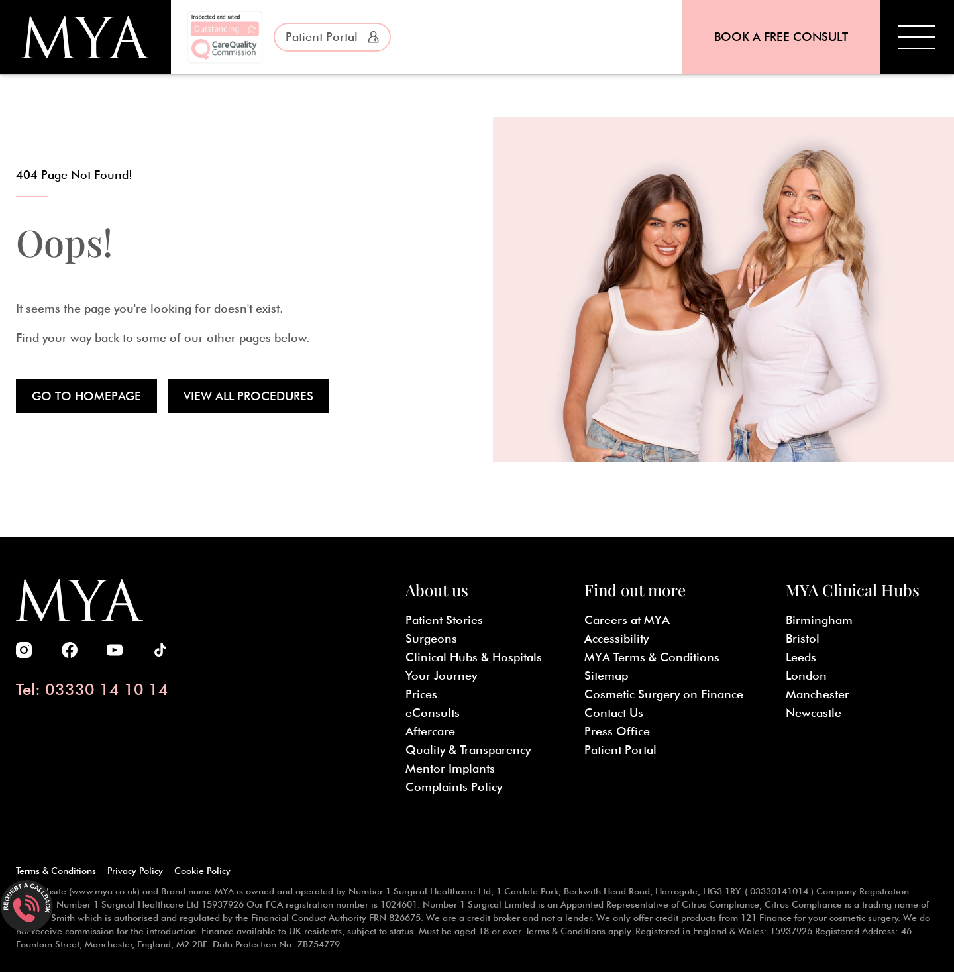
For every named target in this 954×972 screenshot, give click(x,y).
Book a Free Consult (781, 37)
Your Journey (441, 675)
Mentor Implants (450, 768)
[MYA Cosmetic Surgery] (85, 37)
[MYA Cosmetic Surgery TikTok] (160, 650)
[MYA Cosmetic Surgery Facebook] (70, 650)
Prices (421, 694)
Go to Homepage (86, 396)
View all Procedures (248, 396)
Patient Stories (444, 620)
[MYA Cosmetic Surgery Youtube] (115, 650)
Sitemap (606, 675)
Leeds (801, 657)
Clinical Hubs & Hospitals (473, 657)
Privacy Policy (135, 870)
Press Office (617, 731)
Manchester (817, 694)
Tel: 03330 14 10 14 (92, 689)
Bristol (803, 638)
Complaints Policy (453, 787)
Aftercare (430, 731)
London (806, 675)
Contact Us (613, 713)
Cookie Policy (202, 870)
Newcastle (813, 713)
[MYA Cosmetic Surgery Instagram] (24, 650)
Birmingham (819, 620)
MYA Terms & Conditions (651, 657)
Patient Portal (332, 37)
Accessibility (616, 638)
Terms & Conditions (56, 870)
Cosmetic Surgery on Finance (663, 694)
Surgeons (431, 638)
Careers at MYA (627, 620)
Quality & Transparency (468, 750)
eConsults (432, 713)
